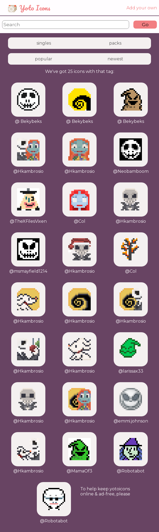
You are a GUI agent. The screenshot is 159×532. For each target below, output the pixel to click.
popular (43, 58)
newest (115, 58)
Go (145, 24)
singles (44, 43)
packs (115, 43)
